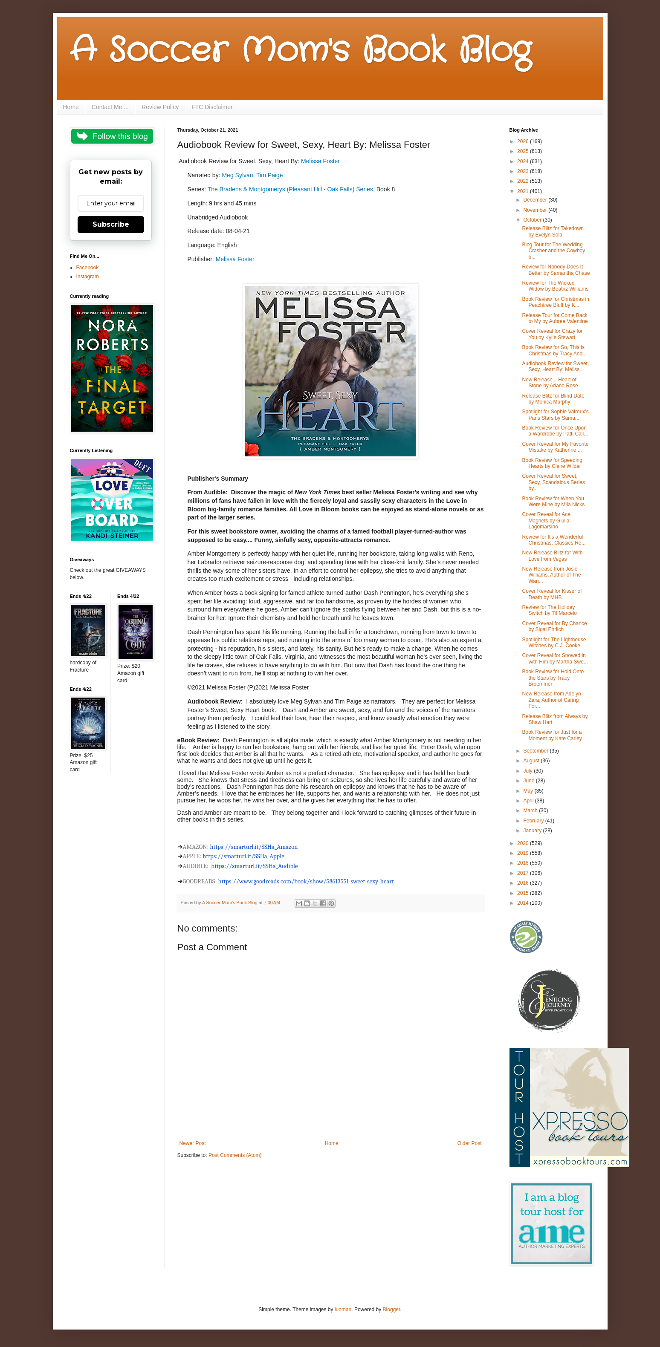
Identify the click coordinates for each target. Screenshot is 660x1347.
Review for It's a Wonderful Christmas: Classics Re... (553, 540)
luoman (343, 1309)
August (532, 761)
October (533, 220)
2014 (523, 903)
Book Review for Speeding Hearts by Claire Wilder (552, 463)
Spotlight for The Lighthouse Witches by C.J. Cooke (554, 643)
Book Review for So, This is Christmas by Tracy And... (554, 350)
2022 (523, 181)
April (529, 801)
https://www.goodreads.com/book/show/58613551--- (306, 881)
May (528, 791)
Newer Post (192, 1143)
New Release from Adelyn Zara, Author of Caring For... (551, 700)
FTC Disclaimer (211, 107)
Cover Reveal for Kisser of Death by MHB (552, 594)
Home (71, 107)
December (535, 200)
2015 (523, 893)
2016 (523, 883)
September (536, 751)
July (528, 771)
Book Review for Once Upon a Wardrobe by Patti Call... (555, 431)
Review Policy (160, 107)
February (534, 821)
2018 (523, 863)
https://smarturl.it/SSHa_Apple (243, 856)
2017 (523, 873)
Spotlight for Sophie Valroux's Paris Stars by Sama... (555, 415)
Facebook (87, 268)
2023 (523, 171)
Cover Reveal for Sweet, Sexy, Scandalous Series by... (553, 482)
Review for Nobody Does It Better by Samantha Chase (556, 270)
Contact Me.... (110, 107)
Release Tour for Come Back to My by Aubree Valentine (555, 318)
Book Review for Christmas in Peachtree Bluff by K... (555, 302)
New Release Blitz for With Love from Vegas (552, 556)
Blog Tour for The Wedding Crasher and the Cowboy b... (553, 251)
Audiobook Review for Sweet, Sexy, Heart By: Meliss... (555, 366)
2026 (523, 141)
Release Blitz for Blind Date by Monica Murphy (553, 399)
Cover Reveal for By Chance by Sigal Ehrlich (554, 626)
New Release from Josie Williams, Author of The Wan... (551, 575)
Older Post (469, 1143)
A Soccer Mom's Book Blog (300, 51)
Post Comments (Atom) (235, 1155)
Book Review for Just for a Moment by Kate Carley (552, 735)
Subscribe (111, 224)
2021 (523, 191)
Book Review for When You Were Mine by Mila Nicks (553, 502)
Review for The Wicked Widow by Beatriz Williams (555, 286)
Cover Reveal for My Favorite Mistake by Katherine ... (555, 447)
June (529, 781)
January (533, 831)
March (531, 810)
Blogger (391, 1309)
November (535, 210)
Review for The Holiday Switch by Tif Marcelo (549, 610)
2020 (523, 843)
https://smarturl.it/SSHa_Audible (254, 866)
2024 (523, 161)
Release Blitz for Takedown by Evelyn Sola (553, 231)
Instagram (87, 277)
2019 (523, 853)
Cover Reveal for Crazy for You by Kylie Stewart (552, 334)
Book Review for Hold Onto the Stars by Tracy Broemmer (553, 678)
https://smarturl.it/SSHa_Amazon (254, 847)
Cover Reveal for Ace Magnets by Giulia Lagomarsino (546, 520)
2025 (523, 151)
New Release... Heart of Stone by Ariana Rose (550, 383)
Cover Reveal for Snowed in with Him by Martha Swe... (555, 658)
